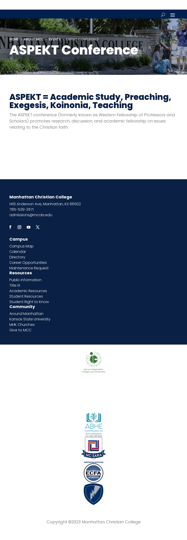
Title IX (14, 285)
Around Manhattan (26, 313)
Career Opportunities (28, 262)
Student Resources (26, 296)
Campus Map (21, 246)
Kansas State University (29, 319)
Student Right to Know (29, 301)
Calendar (17, 251)
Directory (17, 257)
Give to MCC (20, 330)
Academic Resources (28, 290)
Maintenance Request (29, 268)
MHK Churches (22, 324)
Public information (25, 280)
